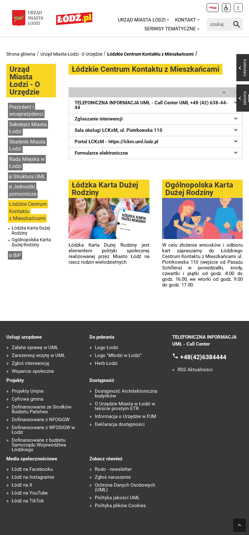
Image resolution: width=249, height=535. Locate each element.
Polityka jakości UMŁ (117, 497)
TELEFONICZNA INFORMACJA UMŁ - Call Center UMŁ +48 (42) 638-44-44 (157, 104)
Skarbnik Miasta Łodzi (27, 145)
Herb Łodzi (106, 363)
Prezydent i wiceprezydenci (26, 110)
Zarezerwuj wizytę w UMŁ (38, 355)
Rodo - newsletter (113, 469)
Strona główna (20, 54)
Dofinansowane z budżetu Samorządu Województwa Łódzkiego (39, 445)
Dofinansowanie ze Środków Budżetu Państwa (41, 409)
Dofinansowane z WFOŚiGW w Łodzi (43, 430)
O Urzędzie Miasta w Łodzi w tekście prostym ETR (125, 406)
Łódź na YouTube (30, 493)
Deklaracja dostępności (120, 424)
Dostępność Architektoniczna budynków (126, 393)
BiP (17, 255)
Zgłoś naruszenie (113, 477)
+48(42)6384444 (203, 356)
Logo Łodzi (106, 347)
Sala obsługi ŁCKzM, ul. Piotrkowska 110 (157, 129)
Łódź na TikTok (28, 501)
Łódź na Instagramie (33, 477)
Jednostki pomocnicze (22, 190)
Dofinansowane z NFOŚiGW (41, 419)
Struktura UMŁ (29, 177)
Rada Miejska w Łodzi (27, 162)
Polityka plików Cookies (120, 505)
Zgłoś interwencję (30, 363)
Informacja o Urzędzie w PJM (125, 416)
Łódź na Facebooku (32, 469)
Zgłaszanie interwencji (157, 118)
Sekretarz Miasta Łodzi (28, 128)
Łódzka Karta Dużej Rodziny (31, 230)
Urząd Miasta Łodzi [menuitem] (142, 20)
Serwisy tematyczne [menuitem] (170, 29)
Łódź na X (22, 485)
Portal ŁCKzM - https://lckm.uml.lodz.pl (157, 141)
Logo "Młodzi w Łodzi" (118, 355)
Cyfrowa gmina (27, 399)
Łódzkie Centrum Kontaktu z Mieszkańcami (150, 54)
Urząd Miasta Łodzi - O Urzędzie (71, 54)
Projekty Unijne (28, 391)
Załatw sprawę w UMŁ (35, 347)
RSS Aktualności (195, 369)
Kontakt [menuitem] (185, 20)
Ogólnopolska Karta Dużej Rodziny (31, 242)
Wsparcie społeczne (33, 371)
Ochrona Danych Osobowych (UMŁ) (125, 487)
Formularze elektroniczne (157, 152)
